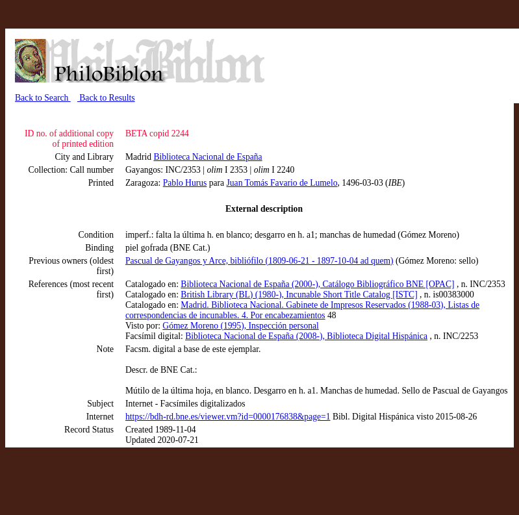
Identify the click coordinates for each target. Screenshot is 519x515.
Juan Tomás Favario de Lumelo (282, 183)
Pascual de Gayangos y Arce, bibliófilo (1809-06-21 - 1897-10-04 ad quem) (259, 261)
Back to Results (106, 98)
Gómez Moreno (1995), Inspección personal (240, 326)
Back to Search (43, 98)
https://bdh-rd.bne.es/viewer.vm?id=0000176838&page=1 (227, 416)
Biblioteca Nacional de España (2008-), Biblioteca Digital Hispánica (306, 336)
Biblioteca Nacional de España (207, 157)
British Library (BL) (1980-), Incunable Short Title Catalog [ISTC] (299, 294)
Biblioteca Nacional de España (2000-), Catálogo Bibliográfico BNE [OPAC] (317, 284)
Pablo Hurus (185, 183)
